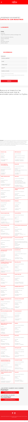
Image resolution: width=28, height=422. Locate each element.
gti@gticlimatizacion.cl (18, 367)
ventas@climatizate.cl (18, 208)
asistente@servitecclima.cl (18, 294)
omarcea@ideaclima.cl (4, 294)
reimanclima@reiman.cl (18, 233)
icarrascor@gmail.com (4, 319)
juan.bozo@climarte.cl (4, 258)
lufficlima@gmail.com (4, 208)
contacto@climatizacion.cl (4, 246)
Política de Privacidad (10, 73)
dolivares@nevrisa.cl (17, 343)
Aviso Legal (19, 416)
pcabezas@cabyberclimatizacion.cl (6, 184)
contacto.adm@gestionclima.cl (19, 282)
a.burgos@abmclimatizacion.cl (19, 159)
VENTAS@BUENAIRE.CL (4, 307)
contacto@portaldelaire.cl (4, 355)
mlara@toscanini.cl (17, 247)
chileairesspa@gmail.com (4, 233)
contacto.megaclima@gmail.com (19, 355)
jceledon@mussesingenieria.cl (5, 343)
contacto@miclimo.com (4, 282)
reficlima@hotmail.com (4, 368)
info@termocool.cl (17, 306)
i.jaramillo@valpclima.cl (18, 197)
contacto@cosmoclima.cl (18, 257)
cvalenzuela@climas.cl (4, 196)
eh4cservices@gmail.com (4, 159)
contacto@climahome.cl (18, 185)
